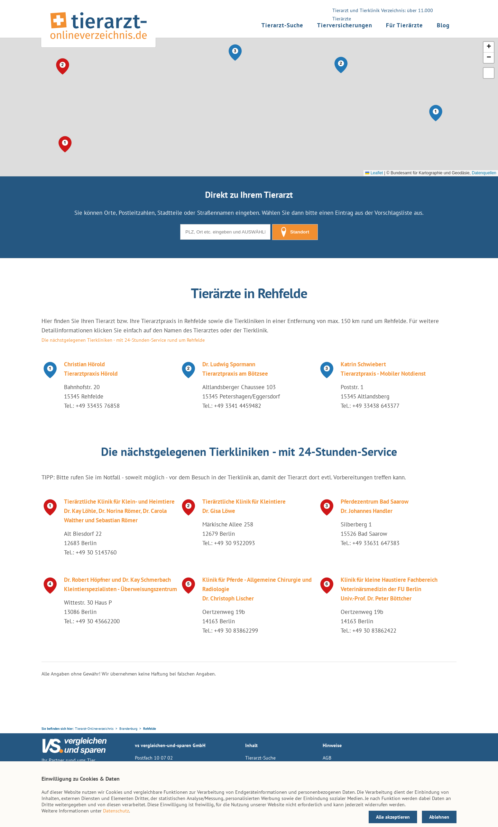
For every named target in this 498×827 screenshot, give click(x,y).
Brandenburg (128, 728)
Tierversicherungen (344, 25)
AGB (327, 758)
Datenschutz (116, 811)
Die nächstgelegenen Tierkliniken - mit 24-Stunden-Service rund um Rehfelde (123, 340)
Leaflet (374, 173)
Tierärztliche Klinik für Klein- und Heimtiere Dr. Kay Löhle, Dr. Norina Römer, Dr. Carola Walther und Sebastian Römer (119, 511)
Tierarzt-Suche (282, 25)
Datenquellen (484, 173)
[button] (435, 113)
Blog (443, 25)
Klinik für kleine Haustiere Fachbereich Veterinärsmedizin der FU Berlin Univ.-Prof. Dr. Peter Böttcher (389, 589)
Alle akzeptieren (393, 817)
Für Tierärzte (404, 25)
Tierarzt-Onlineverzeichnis (94, 728)
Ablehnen (439, 817)
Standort (295, 232)
